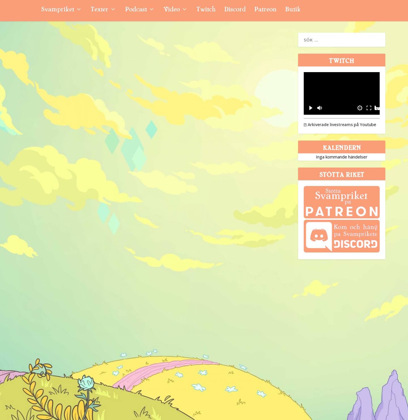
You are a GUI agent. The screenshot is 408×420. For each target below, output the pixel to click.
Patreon (265, 10)
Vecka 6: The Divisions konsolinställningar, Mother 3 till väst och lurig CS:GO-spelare (225, 309)
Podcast (136, 10)
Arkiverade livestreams (328, 124)
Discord (235, 10)
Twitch (206, 10)
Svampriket (57, 10)
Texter (99, 10)
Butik (293, 10)
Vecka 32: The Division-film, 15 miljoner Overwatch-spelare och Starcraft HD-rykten (224, 128)
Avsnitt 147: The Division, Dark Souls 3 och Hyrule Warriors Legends (80, 288)
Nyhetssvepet (89, 148)
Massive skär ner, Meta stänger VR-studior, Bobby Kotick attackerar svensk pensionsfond (81, 128)
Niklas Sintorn (40, 148)
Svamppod (84, 308)
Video (171, 10)
